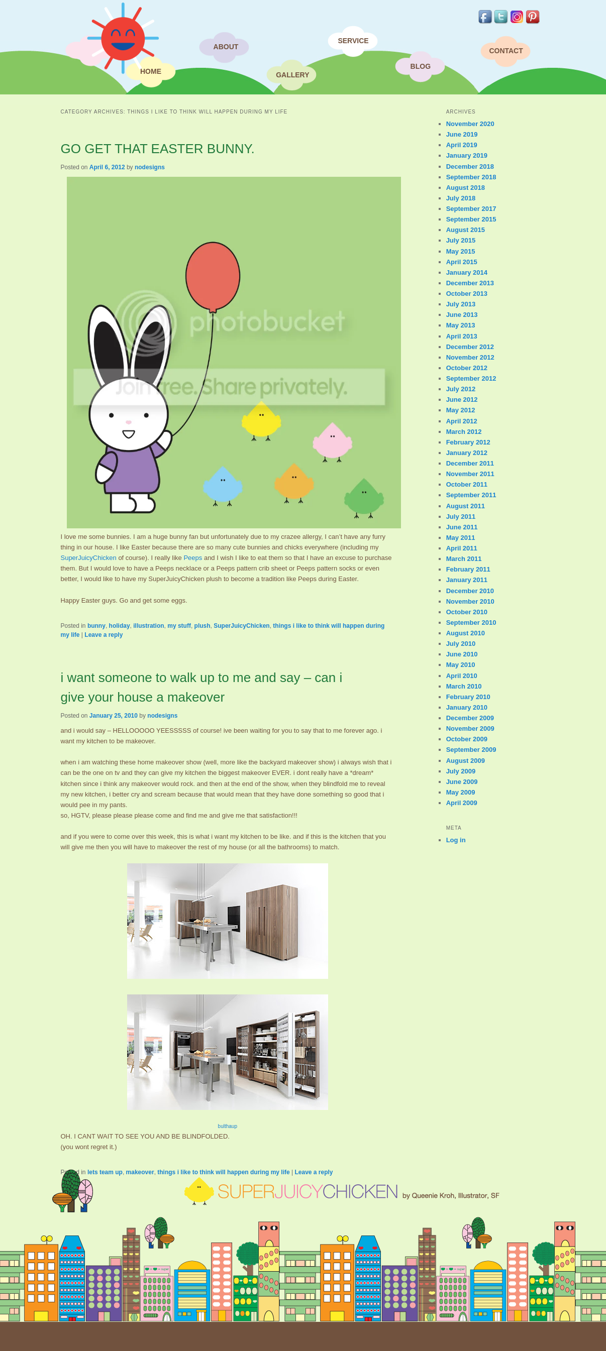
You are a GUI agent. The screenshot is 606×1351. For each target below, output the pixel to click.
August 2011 (465, 506)
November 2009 (470, 728)
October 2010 (466, 612)
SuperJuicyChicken (88, 557)
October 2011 (466, 484)
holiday (119, 625)
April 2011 (461, 548)
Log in (456, 840)
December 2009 (470, 718)
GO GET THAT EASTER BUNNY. (157, 148)
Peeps (192, 557)
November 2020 (470, 124)
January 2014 (466, 272)
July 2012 (461, 389)
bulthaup (227, 1126)
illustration (148, 625)
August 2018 (465, 187)
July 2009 (461, 771)
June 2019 (462, 134)
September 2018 (471, 177)
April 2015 (461, 262)
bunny (96, 625)
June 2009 (462, 781)
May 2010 (460, 664)
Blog (421, 66)
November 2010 (470, 601)
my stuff (179, 625)
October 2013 (466, 293)
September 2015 (471, 219)
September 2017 (471, 208)
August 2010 (465, 633)
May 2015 (460, 251)
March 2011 (464, 558)
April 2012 (461, 421)
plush (202, 625)
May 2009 (460, 792)
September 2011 (471, 495)
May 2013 (460, 325)
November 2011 (470, 474)
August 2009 (465, 760)
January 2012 (466, 453)
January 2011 (466, 580)
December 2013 (470, 283)
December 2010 (470, 591)
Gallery (292, 75)
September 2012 (471, 378)
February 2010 (468, 697)
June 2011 (462, 527)
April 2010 (461, 676)
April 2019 (461, 145)
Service (353, 41)
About (226, 47)
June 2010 (462, 654)
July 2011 (461, 516)
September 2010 (471, 622)
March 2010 (464, 686)
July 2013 (461, 304)
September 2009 (471, 749)
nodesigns (150, 167)
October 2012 (466, 368)
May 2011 (460, 537)
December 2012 (470, 347)
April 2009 (461, 803)
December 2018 (470, 166)
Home (150, 71)
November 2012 (470, 357)
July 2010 (461, 643)
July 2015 (461, 240)
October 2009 (466, 739)
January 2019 (466, 155)
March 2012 (464, 431)
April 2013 (461, 336)
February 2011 (468, 569)
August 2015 (465, 230)
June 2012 (462, 399)
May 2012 (460, 410)
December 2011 (470, 463)
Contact (506, 51)
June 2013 (462, 314)
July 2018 (461, 198)
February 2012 (468, 442)
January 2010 (466, 707)
